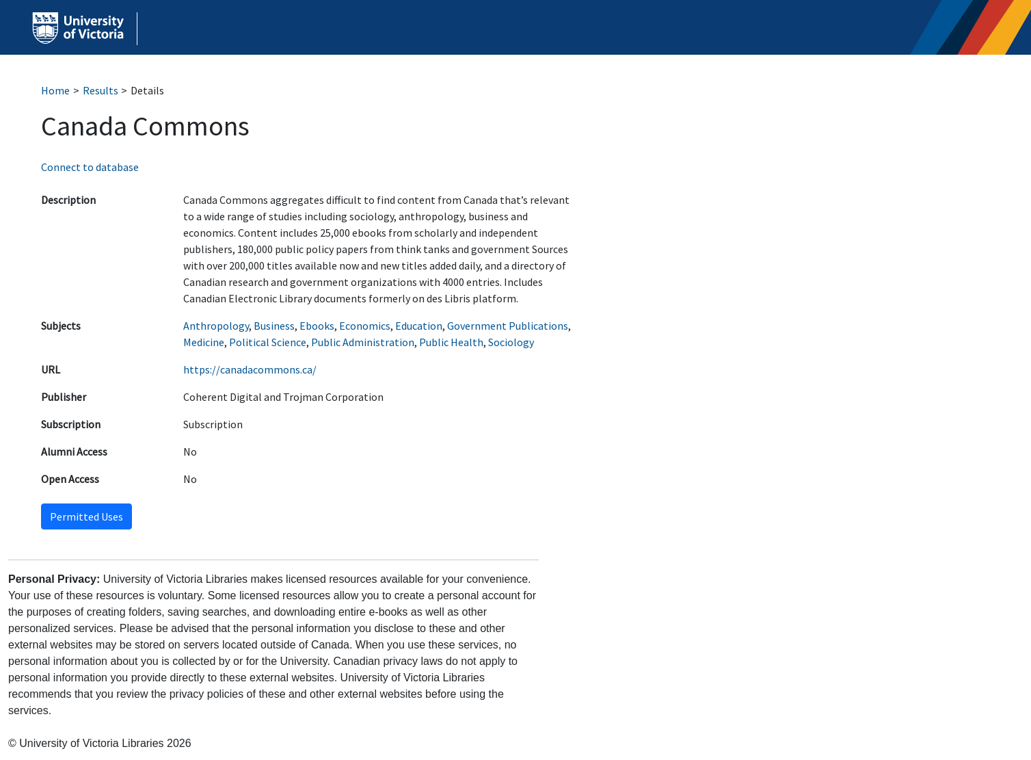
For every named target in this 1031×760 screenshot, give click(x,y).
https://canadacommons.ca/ (250, 369)
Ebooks (316, 325)
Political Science (267, 342)
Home (55, 90)
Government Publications (507, 325)
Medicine (203, 342)
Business (274, 325)
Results (100, 90)
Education (418, 325)
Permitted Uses (86, 516)
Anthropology (216, 325)
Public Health (451, 342)
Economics (364, 325)
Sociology (511, 342)
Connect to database (90, 167)
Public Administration (362, 342)
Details (147, 90)
